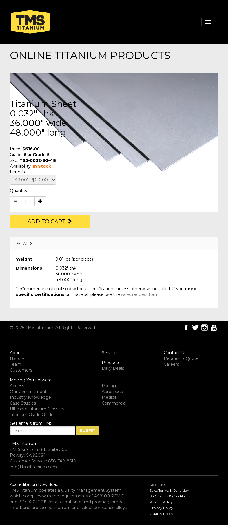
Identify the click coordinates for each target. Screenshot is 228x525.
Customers (21, 370)
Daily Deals (113, 368)
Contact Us (175, 352)
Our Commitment (28, 391)
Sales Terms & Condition (169, 490)
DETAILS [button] (23, 243)
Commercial (114, 403)
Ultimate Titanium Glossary (37, 408)
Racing (109, 385)
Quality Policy (161, 513)
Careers (171, 364)
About (16, 352)
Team (15, 364)
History (17, 358)
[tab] (114, 243)
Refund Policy (161, 502)
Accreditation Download (34, 484)
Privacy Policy (161, 508)
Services (110, 352)
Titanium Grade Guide (32, 414)
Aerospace (112, 391)
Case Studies (23, 403)
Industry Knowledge (30, 397)
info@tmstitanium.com (33, 466)
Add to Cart (50, 221)
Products (111, 362)
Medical (109, 397)
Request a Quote (181, 358)
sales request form (140, 294)
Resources (157, 484)
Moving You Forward (31, 380)
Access (17, 385)
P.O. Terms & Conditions (169, 496)
